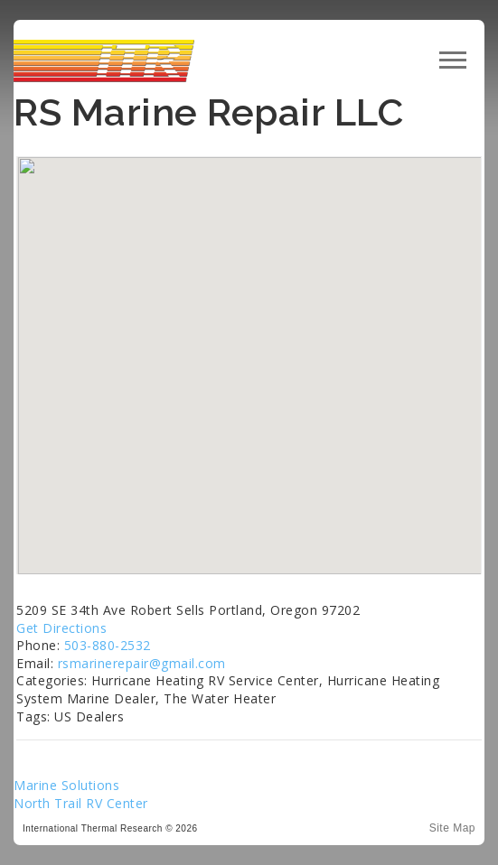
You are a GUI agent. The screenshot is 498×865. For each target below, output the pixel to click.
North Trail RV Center (81, 803)
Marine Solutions (66, 785)
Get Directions (61, 628)
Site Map (452, 828)
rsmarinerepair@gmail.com (142, 663)
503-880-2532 (107, 645)
